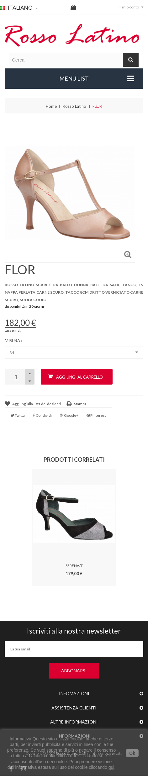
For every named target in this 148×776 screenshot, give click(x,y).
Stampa (80, 403)
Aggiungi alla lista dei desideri (36, 403)
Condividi (42, 415)
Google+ (69, 415)
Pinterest (96, 415)
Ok (132, 753)
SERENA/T (74, 565)
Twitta (18, 415)
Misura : (14, 340)
